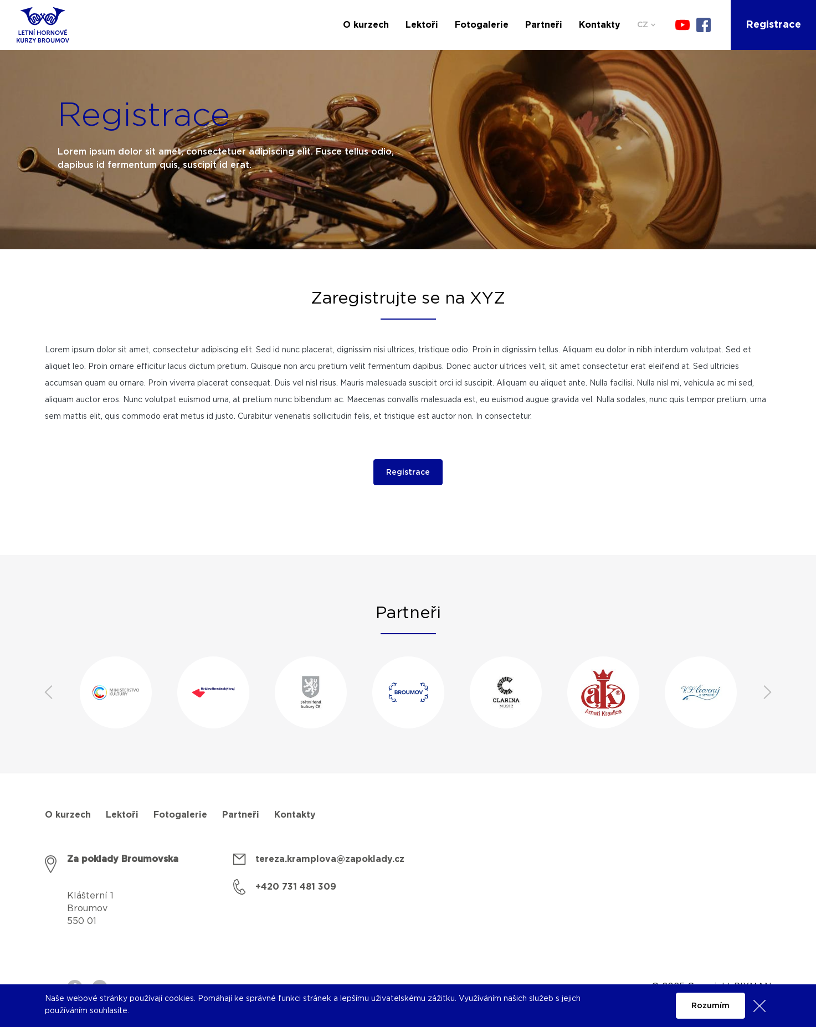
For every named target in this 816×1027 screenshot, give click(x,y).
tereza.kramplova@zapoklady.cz (329, 859)
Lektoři (122, 814)
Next (768, 692)
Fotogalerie (180, 814)
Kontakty (295, 814)
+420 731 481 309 (295, 886)
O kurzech (68, 814)
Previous (49, 692)
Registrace (408, 472)
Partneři (240, 814)
